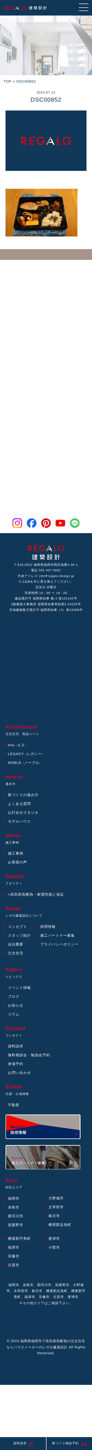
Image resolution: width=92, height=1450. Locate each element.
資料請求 (15, 1046)
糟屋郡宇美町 (19, 1238)
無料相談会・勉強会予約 (29, 1055)
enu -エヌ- (17, 745)
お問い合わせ (19, 1073)
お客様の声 (17, 862)
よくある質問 (19, 804)
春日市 (54, 1216)
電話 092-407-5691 (46, 570)
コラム (13, 1014)
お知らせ (15, 1005)
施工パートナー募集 (57, 935)
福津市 (13, 1247)
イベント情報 (19, 988)
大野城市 (56, 1198)
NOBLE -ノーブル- (24, 763)
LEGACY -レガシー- (25, 754)
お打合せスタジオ (23, 812)
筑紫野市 (15, 1225)
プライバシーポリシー (59, 944)
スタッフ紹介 (19, 935)
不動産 (13, 1105)
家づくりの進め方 (23, 795)
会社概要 (15, 944)
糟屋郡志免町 (59, 1225)
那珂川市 (15, 1216)
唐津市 (54, 1238)
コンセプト (17, 927)
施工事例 (15, 853)
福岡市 (13, 1198)
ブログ (13, 996)
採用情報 (48, 927)
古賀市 (13, 1265)
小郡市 (54, 1247)
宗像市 (13, 1256)
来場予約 (15, 1064)
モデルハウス (19, 821)
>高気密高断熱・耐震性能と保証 (36, 894)
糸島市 (13, 1207)
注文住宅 (15, 953)
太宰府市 (56, 1207)
